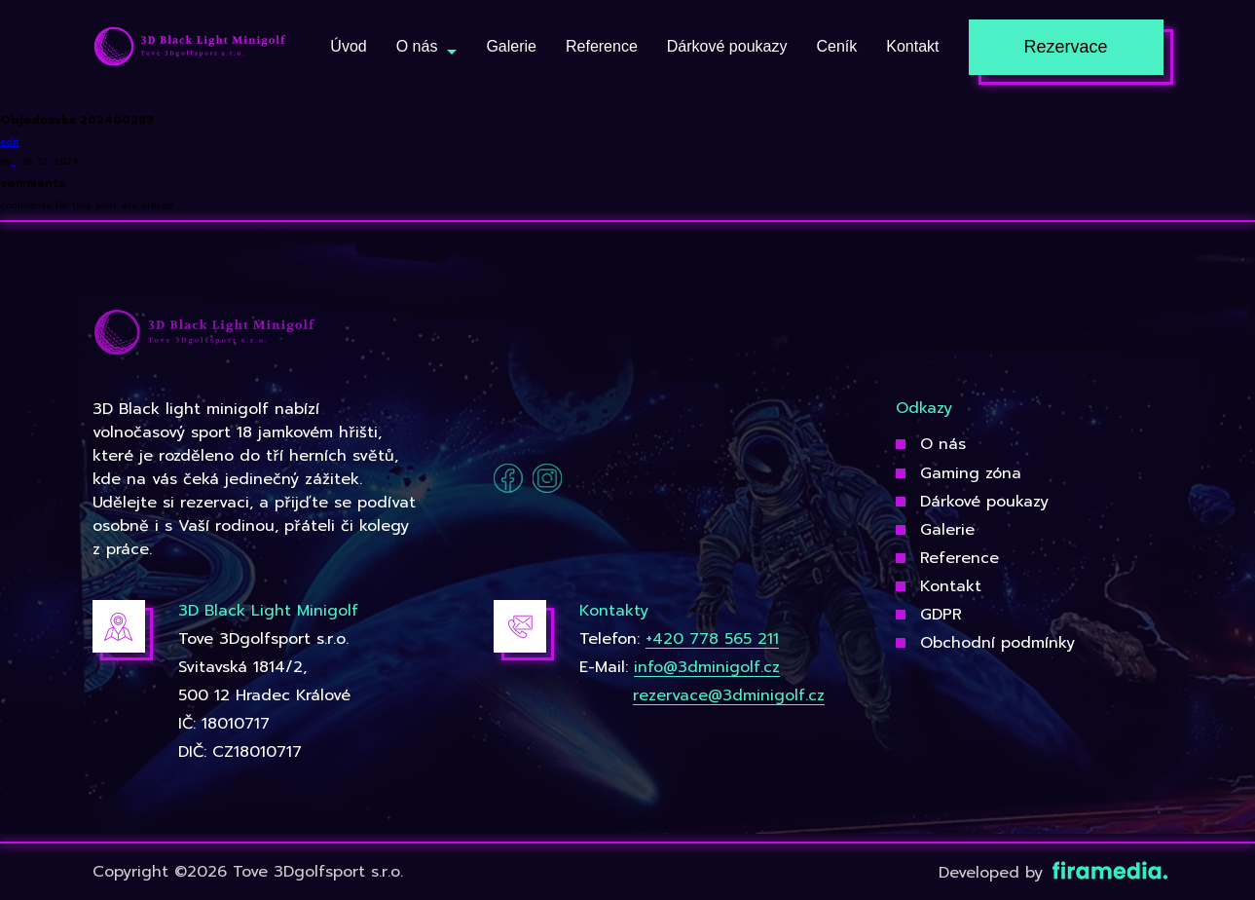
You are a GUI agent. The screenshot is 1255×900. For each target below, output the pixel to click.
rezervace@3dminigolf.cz (729, 695)
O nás (943, 444)
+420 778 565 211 (712, 639)
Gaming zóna (970, 473)
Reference (959, 558)
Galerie (947, 530)
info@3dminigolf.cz (707, 667)
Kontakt (950, 586)
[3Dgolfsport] (189, 47)
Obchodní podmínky (997, 643)
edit (9, 141)
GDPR (941, 614)
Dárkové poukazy (984, 501)
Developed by (1051, 872)
